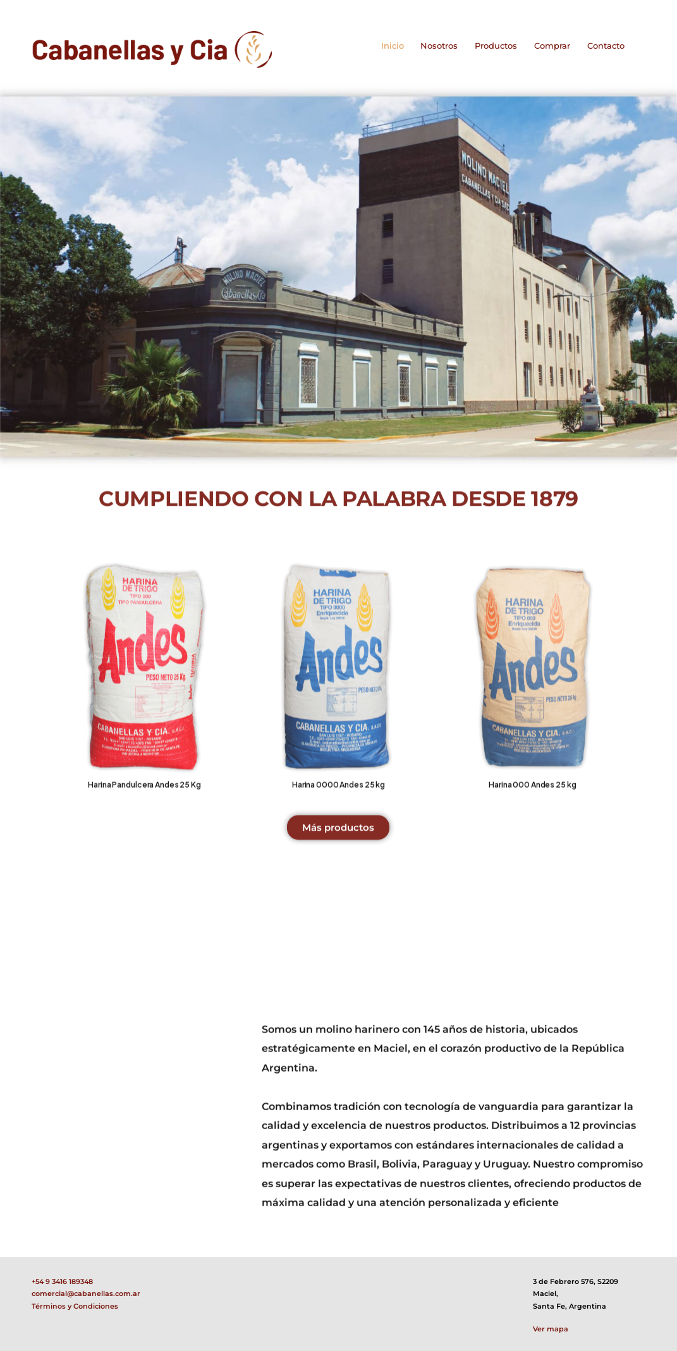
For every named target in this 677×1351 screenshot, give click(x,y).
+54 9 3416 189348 (62, 1282)
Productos (496, 45)
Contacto (606, 45)
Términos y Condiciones (75, 1306)
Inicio (392, 45)
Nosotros (439, 45)
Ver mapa (550, 1329)
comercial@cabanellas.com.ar (86, 1294)
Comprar (552, 45)
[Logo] (152, 49)
